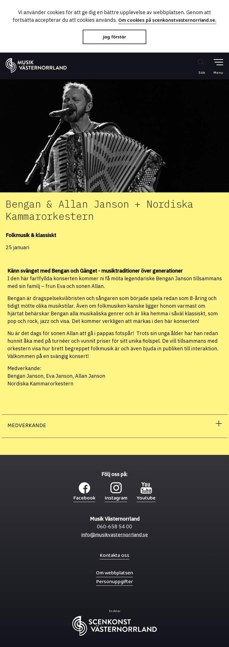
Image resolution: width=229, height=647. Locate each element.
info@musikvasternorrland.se (114, 536)
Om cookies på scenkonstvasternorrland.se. (167, 21)
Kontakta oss (114, 555)
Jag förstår (114, 37)
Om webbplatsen (114, 572)
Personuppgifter (114, 581)
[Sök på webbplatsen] (195, 66)
